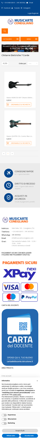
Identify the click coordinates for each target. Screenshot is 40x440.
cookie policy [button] (17, 394)
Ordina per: (22, 63)
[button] (37, 380)
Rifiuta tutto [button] (11, 435)
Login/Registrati (33, 13)
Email (31, 3)
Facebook (7, 8)
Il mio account (6, 376)
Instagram (26, 8)
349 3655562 (16, 235)
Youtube (17, 8)
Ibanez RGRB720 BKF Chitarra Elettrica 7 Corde (23, 98)
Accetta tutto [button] (29, 435)
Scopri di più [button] (20, 430)
